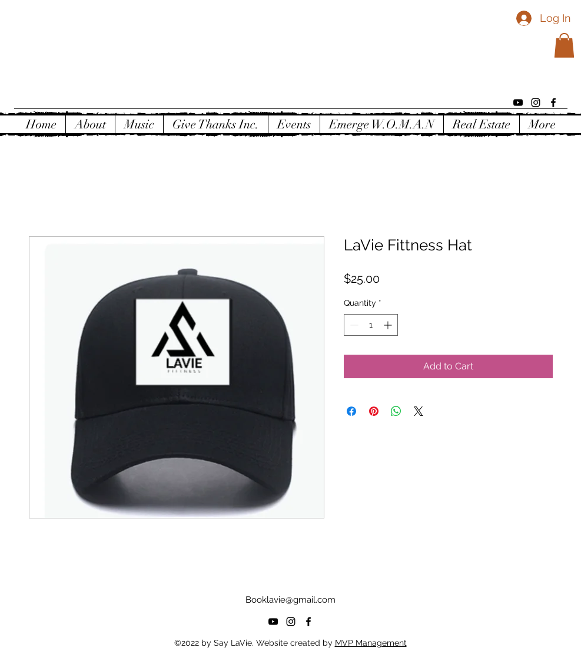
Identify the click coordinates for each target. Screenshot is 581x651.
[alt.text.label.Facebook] (553, 102)
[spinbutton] (370, 325)
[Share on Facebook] (351, 411)
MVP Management (371, 642)
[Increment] (388, 325)
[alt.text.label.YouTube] (518, 102)
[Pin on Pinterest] (374, 411)
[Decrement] (353, 325)
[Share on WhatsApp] (396, 411)
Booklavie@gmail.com (290, 599)
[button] (564, 45)
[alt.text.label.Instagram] (536, 102)
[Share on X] (418, 411)
